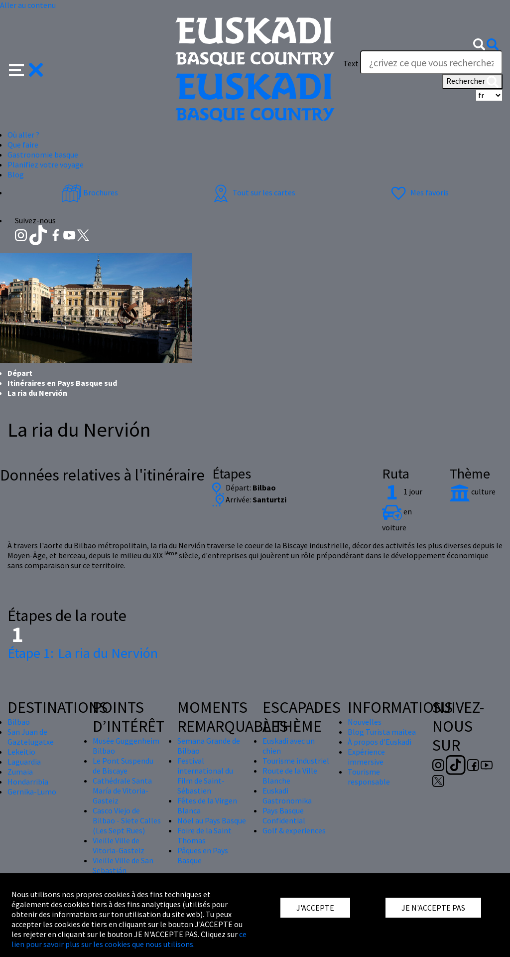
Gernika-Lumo (31, 792)
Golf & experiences (294, 830)
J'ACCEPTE (315, 908)
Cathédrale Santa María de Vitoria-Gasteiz (122, 790)
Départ (19, 373)
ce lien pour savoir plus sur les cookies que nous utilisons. (129, 939)
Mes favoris (418, 192)
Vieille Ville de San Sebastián (123, 865)
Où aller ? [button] (23, 135)
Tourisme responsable (369, 777)
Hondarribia (27, 782)
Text (351, 63)
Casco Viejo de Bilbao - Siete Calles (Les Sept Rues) (127, 820)
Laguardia (24, 762)
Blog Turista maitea (382, 732)
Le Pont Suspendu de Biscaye (123, 766)
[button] (26, 69)
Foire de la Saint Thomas (204, 835)
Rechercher (472, 82)
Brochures (89, 192)
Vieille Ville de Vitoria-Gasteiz (118, 845)
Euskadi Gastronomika (287, 795)
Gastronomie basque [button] (42, 155)
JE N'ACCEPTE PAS (433, 908)
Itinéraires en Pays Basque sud (62, 383)
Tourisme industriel (295, 761)
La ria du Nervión (82, 653)
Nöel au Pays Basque (211, 820)
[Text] (431, 62)
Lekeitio (21, 752)
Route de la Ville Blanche (289, 776)
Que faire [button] (22, 145)
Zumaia (20, 772)
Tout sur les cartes (253, 192)
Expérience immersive (366, 757)
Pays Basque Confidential (283, 815)
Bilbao (18, 722)
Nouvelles (365, 722)
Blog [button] (15, 174)
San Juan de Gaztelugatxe (30, 737)
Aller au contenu (28, 5)
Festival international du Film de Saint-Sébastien (205, 776)
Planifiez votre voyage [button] (45, 164)
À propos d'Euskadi (379, 742)
